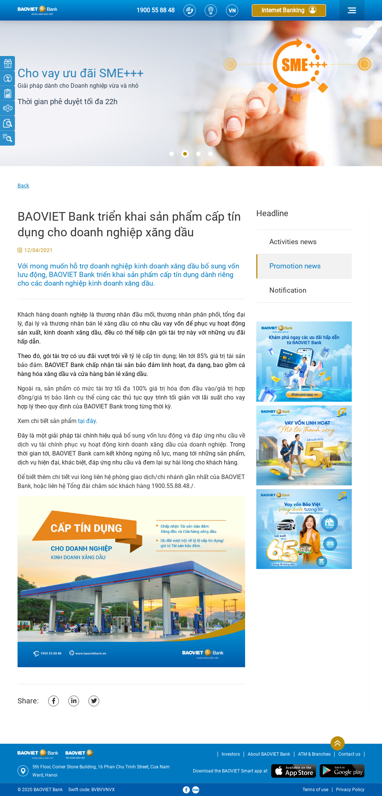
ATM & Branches (314, 754)
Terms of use (315, 789)
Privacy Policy (350, 789)
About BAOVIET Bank (269, 754)
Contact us (349, 754)
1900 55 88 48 (156, 10)
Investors (231, 754)
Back (23, 186)
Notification (287, 290)
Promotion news (295, 266)
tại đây (87, 421)
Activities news (293, 241)
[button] (172, 154)
